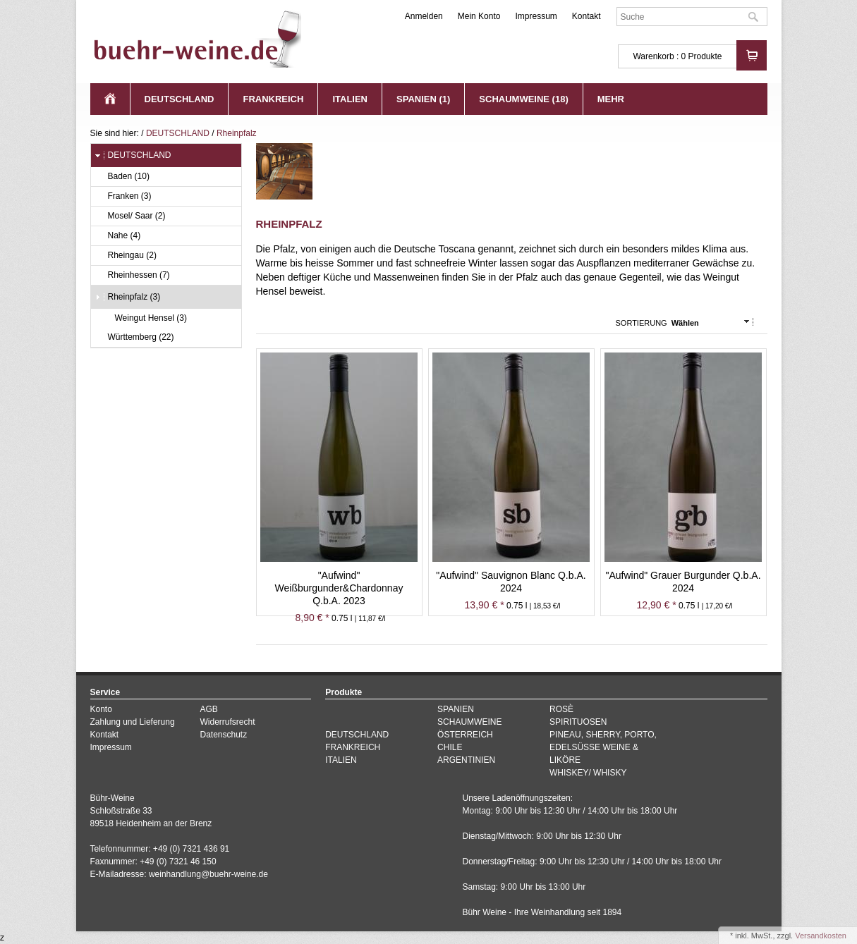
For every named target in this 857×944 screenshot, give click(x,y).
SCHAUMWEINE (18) (523, 99)
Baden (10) (122, 176)
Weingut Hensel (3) (145, 318)
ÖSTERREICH (465, 735)
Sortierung (641, 323)
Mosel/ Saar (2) (130, 216)
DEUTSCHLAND (179, 99)
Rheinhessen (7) (132, 275)
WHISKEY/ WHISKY (587, 773)
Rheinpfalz (237, 133)
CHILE (449, 747)
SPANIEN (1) (423, 99)
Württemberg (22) (134, 337)
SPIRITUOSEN (578, 722)
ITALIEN (349, 99)
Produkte (705, 56)
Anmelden (424, 16)
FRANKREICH (273, 99)
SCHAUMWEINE (469, 722)
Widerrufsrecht (227, 722)
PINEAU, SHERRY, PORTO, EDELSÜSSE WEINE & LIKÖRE (603, 747)
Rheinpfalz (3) (128, 297)
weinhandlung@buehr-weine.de (208, 874)
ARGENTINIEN (466, 760)
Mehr (610, 99)
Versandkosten (820, 935)
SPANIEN (455, 709)
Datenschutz (223, 735)
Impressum (536, 16)
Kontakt (586, 16)
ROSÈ (561, 709)
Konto (101, 709)
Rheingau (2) (126, 255)
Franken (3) (123, 196)
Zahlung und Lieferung (132, 722)
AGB (208, 709)
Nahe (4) (118, 236)
